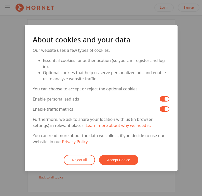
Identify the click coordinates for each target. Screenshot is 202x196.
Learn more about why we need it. (118, 125)
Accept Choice (118, 160)
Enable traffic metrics (53, 109)
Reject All (79, 160)
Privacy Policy (75, 141)
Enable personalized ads (56, 99)
